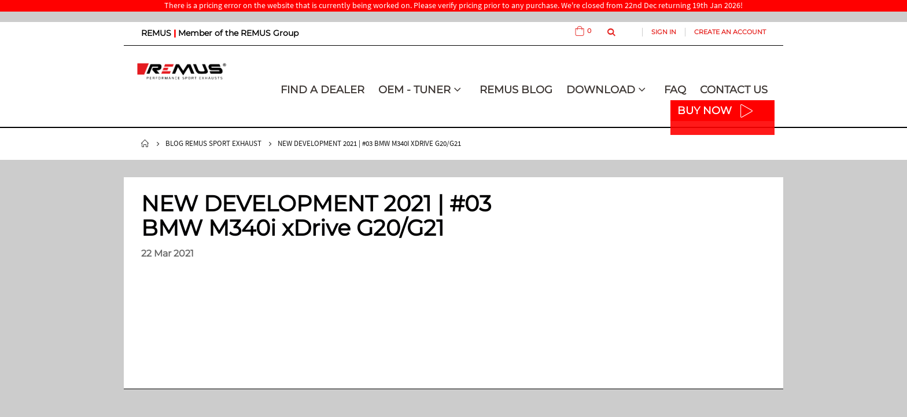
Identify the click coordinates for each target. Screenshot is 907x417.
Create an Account (730, 32)
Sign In (663, 32)
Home (145, 143)
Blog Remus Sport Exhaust (213, 143)
